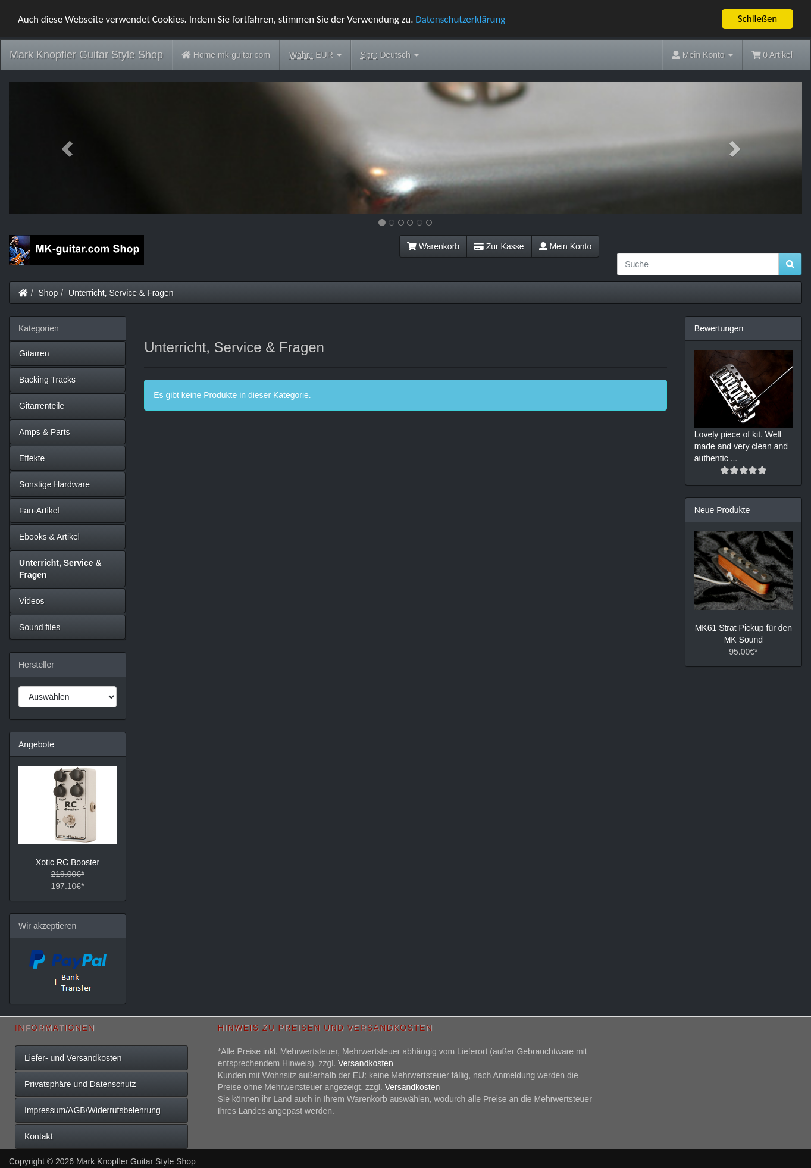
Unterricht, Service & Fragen (121, 293)
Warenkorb (433, 246)
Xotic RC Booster (67, 862)
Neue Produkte (722, 510)
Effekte (32, 458)
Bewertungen (719, 328)
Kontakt (38, 1136)
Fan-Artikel (39, 510)
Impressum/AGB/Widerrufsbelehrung (92, 1110)
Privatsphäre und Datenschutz (80, 1084)
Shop (48, 293)
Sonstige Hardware (54, 484)
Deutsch (390, 55)
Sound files (39, 627)
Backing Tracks (47, 379)
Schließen (758, 18)
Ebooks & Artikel (49, 536)
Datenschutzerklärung (460, 19)
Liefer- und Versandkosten (72, 1058)
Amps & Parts (44, 432)
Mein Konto (565, 246)
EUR (315, 55)
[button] (68, 148)
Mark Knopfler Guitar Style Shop (86, 55)
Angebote (36, 744)
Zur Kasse (499, 246)
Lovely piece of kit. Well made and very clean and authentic (741, 446)
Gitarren (34, 353)
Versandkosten (365, 1063)
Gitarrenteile (41, 406)
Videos (32, 601)
